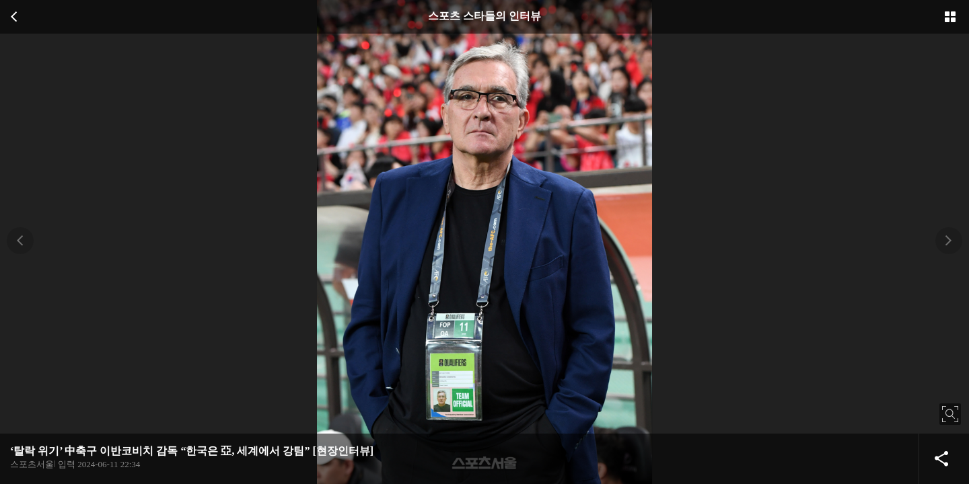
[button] (20, 240)
